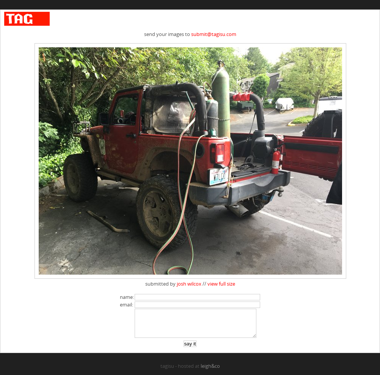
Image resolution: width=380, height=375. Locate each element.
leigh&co (210, 371)
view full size (221, 283)
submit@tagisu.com (213, 34)
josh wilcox (189, 283)
